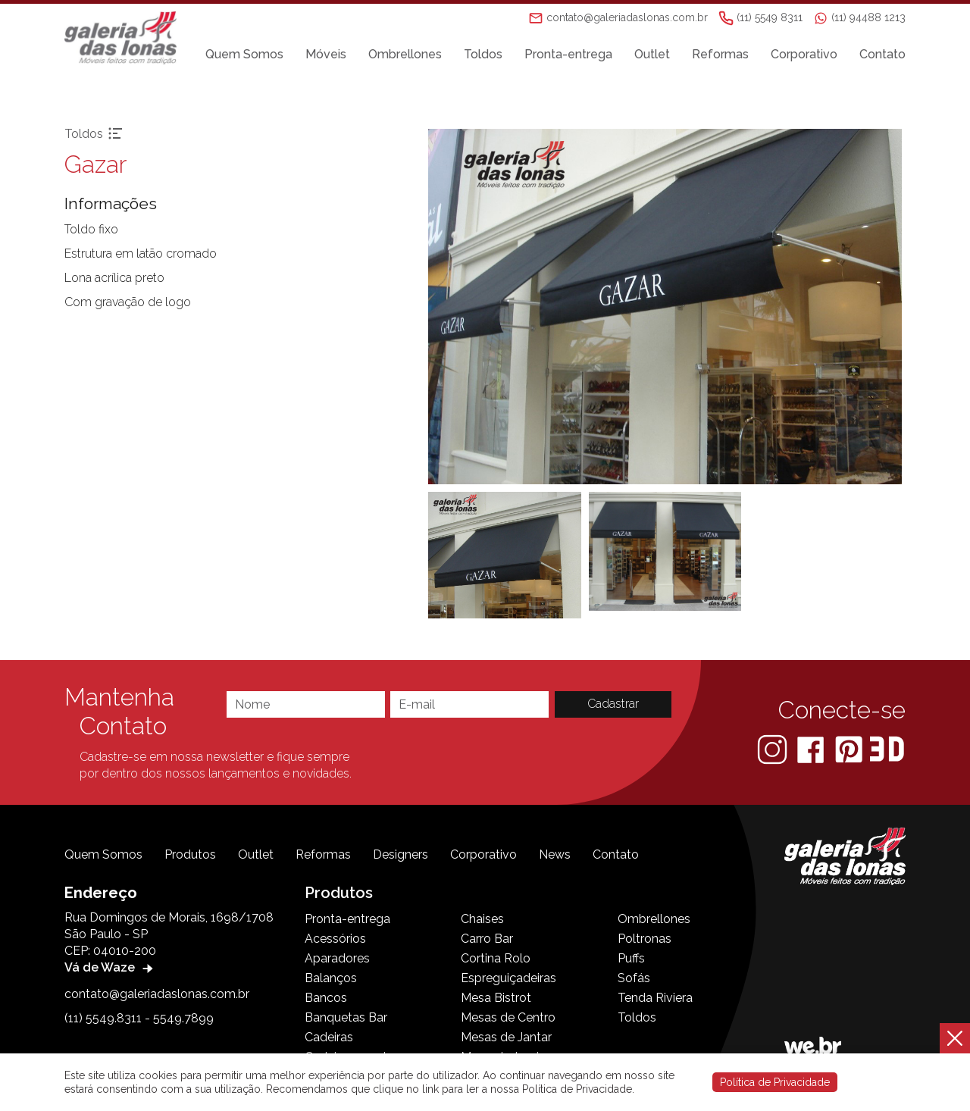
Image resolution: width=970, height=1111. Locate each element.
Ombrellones (405, 54)
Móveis (325, 54)
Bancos (326, 998)
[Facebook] (812, 748)
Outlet (652, 54)
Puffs (631, 958)
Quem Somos (244, 54)
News (555, 854)
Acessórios (335, 938)
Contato (882, 54)
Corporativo (804, 54)
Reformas (720, 54)
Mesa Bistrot (496, 998)
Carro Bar (487, 938)
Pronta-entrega (568, 54)
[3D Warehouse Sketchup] (887, 748)
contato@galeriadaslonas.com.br (156, 994)
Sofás (634, 978)
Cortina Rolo (495, 958)
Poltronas (644, 938)
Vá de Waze (110, 967)
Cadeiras (329, 1037)
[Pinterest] (850, 748)
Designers (400, 854)
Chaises (482, 919)
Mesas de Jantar (506, 1037)
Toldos (483, 54)
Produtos (190, 854)
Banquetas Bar (346, 1017)
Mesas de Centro (508, 1017)
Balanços (331, 978)
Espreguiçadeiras (508, 978)
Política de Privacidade (775, 1082)
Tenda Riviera (655, 998)
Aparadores (337, 958)
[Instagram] (774, 748)
